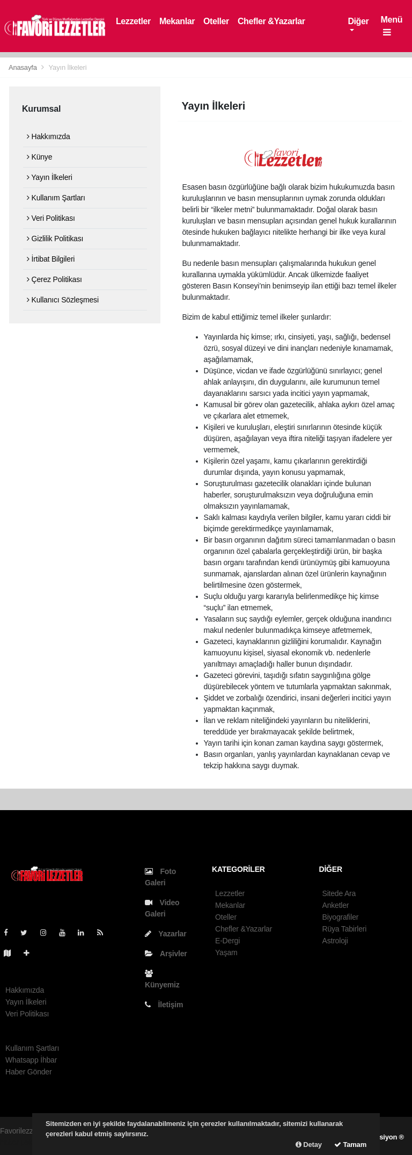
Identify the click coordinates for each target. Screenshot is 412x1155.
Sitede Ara (339, 893)
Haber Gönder (28, 1071)
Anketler (335, 905)
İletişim (164, 1004)
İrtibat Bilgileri (51, 259)
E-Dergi (227, 940)
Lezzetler (133, 21)
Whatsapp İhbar (31, 1060)
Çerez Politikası (54, 279)
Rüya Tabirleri (344, 929)
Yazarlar (165, 933)
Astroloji (335, 940)
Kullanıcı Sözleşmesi (63, 299)
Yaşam (226, 952)
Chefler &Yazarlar (271, 21)
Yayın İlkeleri (68, 67)
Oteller (216, 21)
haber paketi (20, 1142)
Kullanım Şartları (56, 197)
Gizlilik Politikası (55, 238)
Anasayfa (24, 67)
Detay (309, 1144)
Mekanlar (177, 21)
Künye (39, 157)
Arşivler (166, 953)
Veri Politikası (51, 218)
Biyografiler (340, 917)
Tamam (350, 1144)
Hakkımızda (48, 136)
